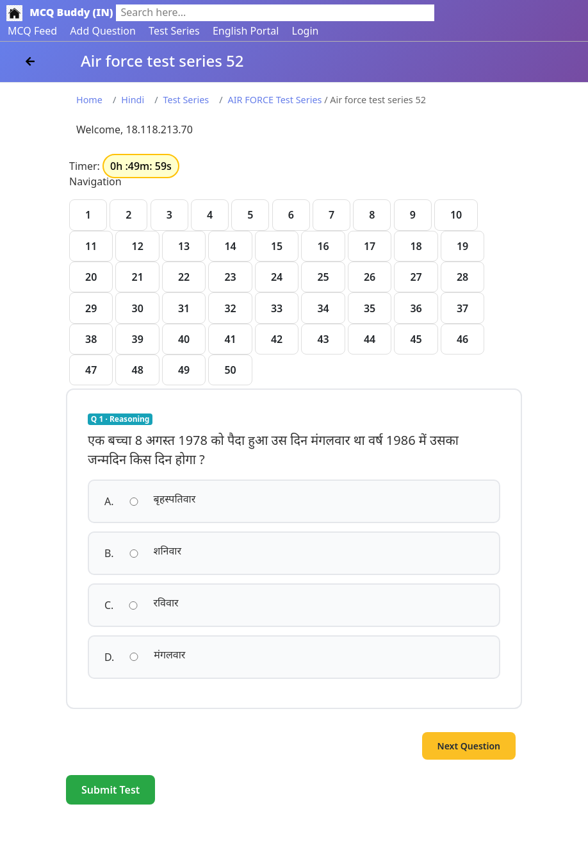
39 (137, 339)
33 (276, 308)
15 (276, 246)
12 (137, 246)
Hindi (132, 100)
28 (462, 277)
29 (91, 308)
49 (184, 370)
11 (91, 246)
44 (369, 339)
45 (415, 339)
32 (230, 308)
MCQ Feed (32, 31)
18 (415, 246)
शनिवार (168, 551)
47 (91, 370)
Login (305, 31)
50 (230, 370)
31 (184, 308)
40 (184, 339)
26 (369, 277)
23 (230, 277)
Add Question (103, 31)
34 (323, 308)
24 (276, 277)
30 (137, 308)
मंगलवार (169, 654)
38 (91, 339)
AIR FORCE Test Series (275, 100)
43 (323, 339)
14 (230, 246)
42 (276, 339)
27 (415, 277)
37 (462, 308)
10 (456, 215)
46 (462, 339)
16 (323, 246)
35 (369, 308)
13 (184, 246)
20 (91, 277)
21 (137, 277)
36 (415, 308)
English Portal (246, 31)
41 (230, 339)
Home (89, 100)
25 (323, 277)
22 (184, 277)
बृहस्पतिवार (175, 499)
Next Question (468, 746)
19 (462, 246)
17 (369, 246)
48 (137, 370)
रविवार (165, 603)
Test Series (174, 31)
